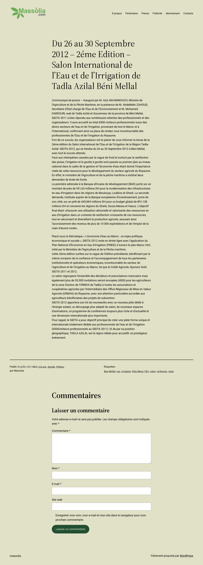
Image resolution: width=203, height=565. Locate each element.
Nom (56, 468)
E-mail (56, 484)
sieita (171, 371)
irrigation (126, 371)
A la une (42, 366)
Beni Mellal (109, 371)
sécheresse (162, 371)
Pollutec (60, 366)
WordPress (186, 555)
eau (118, 371)
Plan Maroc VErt (140, 371)
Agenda (51, 366)
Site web (57, 499)
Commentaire (61, 430)
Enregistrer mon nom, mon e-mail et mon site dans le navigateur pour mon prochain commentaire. (101, 517)
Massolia (15, 555)
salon (153, 371)
